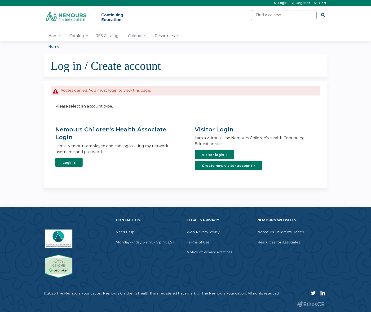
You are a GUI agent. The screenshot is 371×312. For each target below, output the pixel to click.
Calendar (136, 36)
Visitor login (213, 155)
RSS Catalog (107, 36)
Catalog (76, 36)
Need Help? (126, 232)
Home (54, 36)
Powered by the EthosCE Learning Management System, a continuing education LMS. (310, 304)
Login (282, 3)
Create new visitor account (227, 166)
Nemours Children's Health (280, 232)
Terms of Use (198, 242)
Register (303, 3)
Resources (165, 36)
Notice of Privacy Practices (209, 252)
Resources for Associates (278, 242)
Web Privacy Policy (203, 232)
